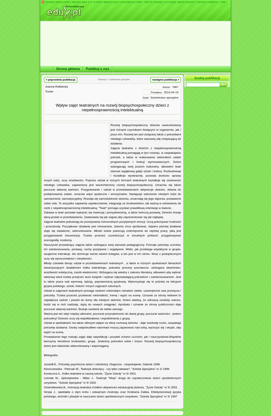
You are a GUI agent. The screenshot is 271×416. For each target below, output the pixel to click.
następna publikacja (165, 79)
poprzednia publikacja (60, 79)
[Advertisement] (76, 150)
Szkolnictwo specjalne (164, 97)
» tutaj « (223, 2)
